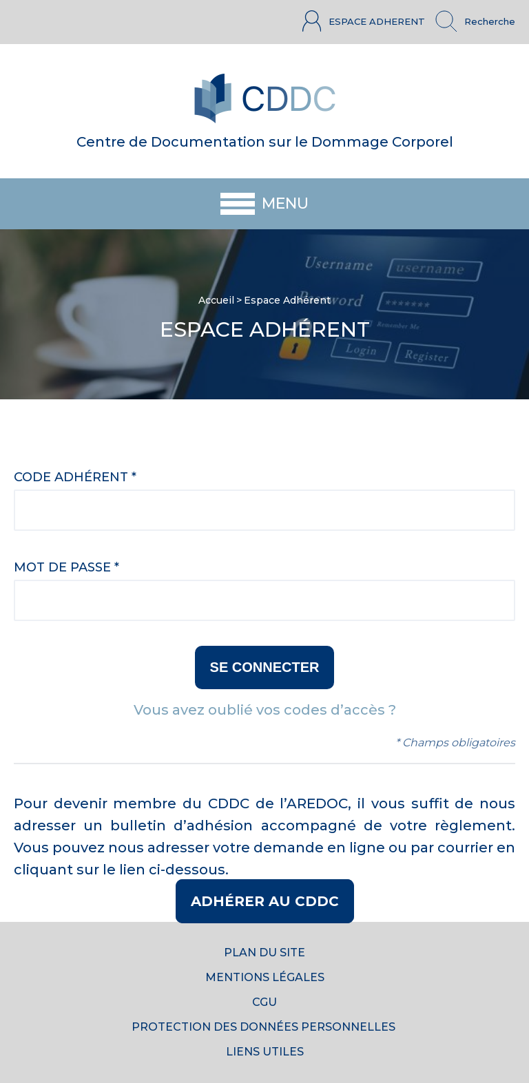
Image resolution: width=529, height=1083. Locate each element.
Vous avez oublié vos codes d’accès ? (265, 710)
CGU (264, 1002)
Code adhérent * (75, 477)
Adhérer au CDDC (265, 901)
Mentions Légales (264, 977)
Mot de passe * (66, 567)
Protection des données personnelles (265, 1026)
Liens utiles (265, 1051)
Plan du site (264, 952)
